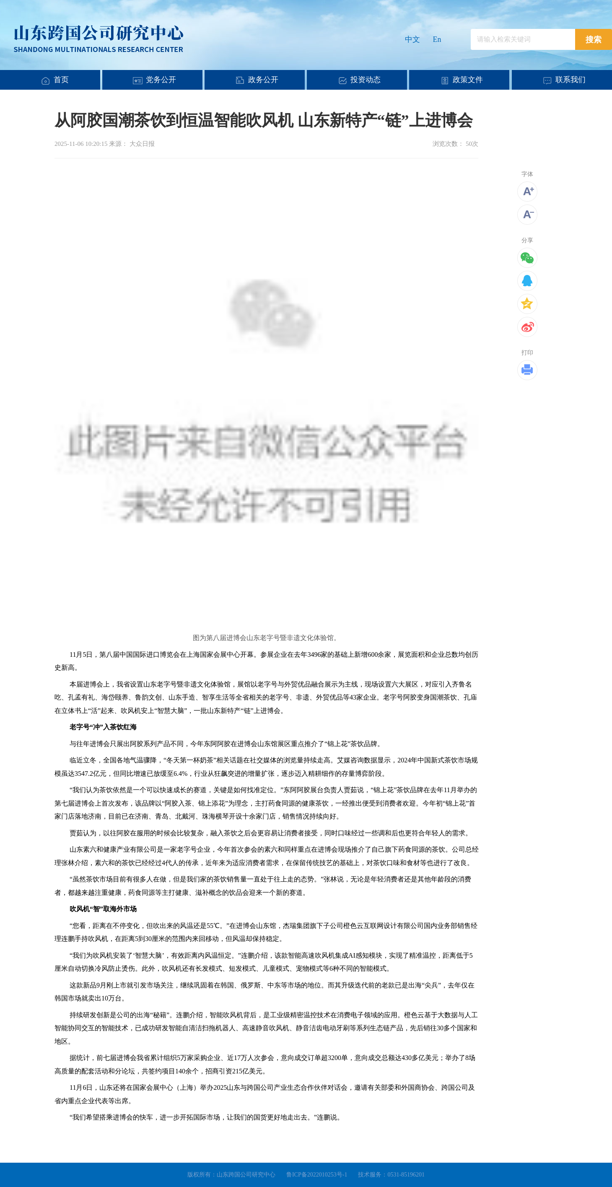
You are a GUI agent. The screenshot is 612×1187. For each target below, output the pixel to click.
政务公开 (263, 79)
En (437, 39)
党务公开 (161, 79)
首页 (61, 79)
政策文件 (468, 79)
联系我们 (570, 79)
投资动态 (365, 79)
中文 (412, 39)
